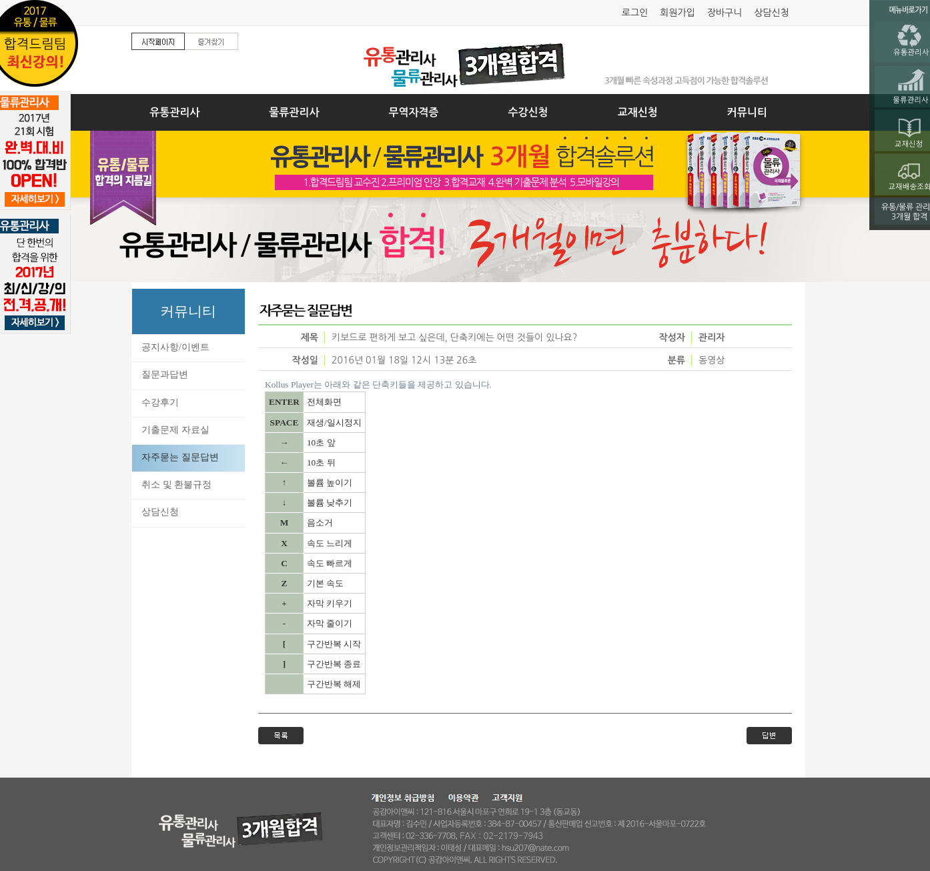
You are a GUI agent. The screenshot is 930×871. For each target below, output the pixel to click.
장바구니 (725, 12)
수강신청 (528, 112)
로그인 (635, 12)
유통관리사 (174, 112)
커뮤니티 (747, 112)
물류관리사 (294, 112)
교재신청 (638, 112)
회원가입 (677, 12)
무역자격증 (413, 112)
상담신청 (771, 12)
